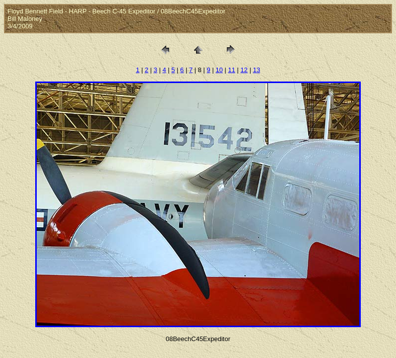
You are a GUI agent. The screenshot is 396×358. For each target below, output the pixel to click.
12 (244, 70)
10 (218, 70)
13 (256, 70)
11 (231, 70)
